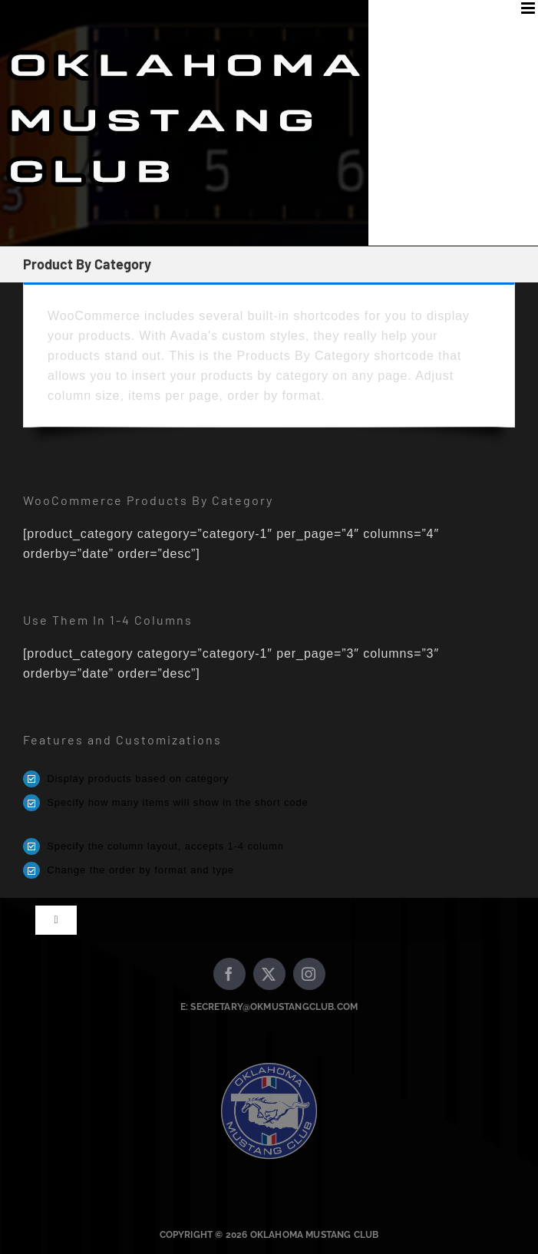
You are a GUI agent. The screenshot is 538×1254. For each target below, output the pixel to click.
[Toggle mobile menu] (529, 8)
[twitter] (269, 974)
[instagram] (309, 974)
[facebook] (229, 974)
